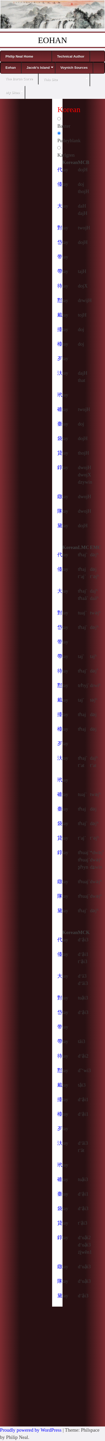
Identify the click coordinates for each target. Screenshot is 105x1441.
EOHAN (52, 40)
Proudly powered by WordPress (30, 1430)
